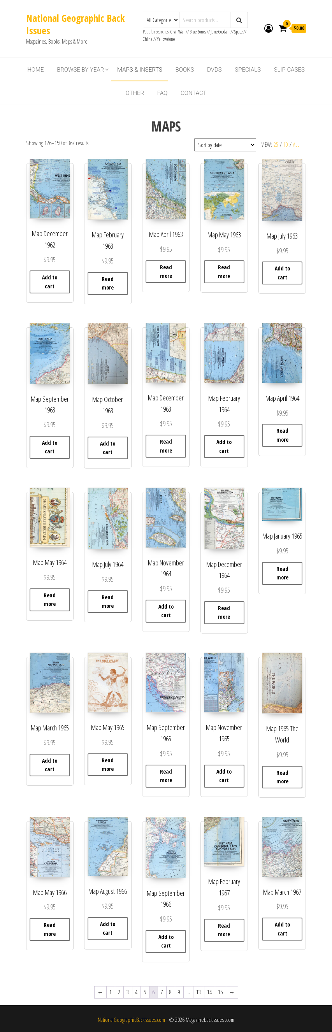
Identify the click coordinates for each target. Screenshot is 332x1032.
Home (35, 69)
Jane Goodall (220, 31)
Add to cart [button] (49, 282)
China (148, 39)
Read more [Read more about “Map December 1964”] (224, 612)
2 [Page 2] (119, 992)
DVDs (214, 69)
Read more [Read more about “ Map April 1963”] (166, 271)
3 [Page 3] (127, 992)
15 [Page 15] (220, 992)
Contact (194, 93)
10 (285, 144)
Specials (248, 69)
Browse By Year (80, 69)
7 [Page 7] (162, 992)
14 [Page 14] (209, 992)
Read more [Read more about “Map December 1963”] (166, 446)
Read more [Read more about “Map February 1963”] (108, 283)
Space (238, 31)
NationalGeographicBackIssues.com (131, 1019)
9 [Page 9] (179, 992)
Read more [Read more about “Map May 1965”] (108, 764)
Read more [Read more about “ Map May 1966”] (50, 929)
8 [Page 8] (170, 992)
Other (134, 93)
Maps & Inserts (139, 69)
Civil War (178, 31)
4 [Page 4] (136, 992)
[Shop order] (225, 144)
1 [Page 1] (110, 992)
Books (185, 69)
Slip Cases (289, 69)
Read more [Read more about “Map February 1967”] (224, 930)
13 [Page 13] (198, 992)
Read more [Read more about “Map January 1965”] (282, 573)
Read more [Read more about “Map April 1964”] (282, 435)
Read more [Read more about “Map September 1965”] (166, 776)
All (296, 144)
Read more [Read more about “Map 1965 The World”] (282, 777)
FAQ (162, 93)
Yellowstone (166, 39)
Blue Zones (198, 31)
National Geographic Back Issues (75, 24)
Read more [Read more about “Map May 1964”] (50, 599)
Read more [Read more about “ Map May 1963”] (224, 271)
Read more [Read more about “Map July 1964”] (108, 601)
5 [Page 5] (145, 992)
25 (276, 144)
